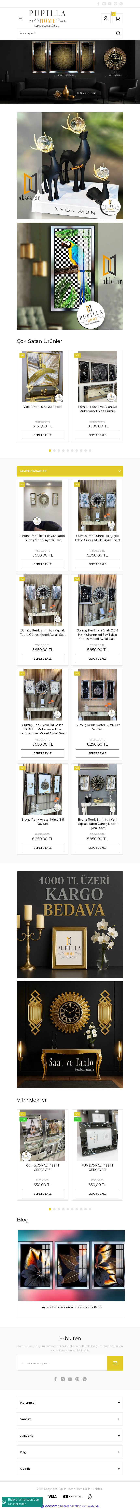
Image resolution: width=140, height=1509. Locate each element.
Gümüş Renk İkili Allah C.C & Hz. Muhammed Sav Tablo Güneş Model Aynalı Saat (97, 635)
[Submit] (115, 1363)
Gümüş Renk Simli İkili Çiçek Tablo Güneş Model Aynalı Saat (97, 538)
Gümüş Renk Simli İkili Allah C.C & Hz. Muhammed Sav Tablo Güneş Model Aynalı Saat (43, 729)
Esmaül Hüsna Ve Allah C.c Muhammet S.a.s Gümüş (97, 409)
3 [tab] (59, 450)
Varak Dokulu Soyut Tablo (43, 407)
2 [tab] (54, 450)
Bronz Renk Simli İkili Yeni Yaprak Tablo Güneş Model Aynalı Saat (97, 824)
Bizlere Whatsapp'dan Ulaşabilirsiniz (20, 1502)
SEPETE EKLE (43, 435)
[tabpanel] (70, 72)
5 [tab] (68, 450)
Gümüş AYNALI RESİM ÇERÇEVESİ (42, 1167)
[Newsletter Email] (70, 1363)
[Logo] (47, 18)
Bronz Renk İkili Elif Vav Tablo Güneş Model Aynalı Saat (42, 538)
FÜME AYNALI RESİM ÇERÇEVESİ (97, 1167)
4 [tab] (63, 450)
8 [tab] (81, 450)
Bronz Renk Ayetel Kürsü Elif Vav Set (42, 821)
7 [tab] (76, 450)
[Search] (70, 33)
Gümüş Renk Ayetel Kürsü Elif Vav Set (97, 727)
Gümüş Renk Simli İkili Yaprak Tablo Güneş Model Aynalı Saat (43, 632)
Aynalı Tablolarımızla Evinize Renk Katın (72, 1307)
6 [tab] (72, 450)
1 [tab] (50, 450)
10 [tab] (90, 450)
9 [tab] (85, 450)
